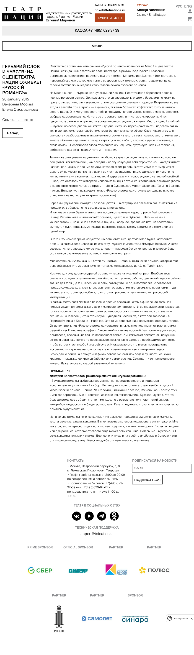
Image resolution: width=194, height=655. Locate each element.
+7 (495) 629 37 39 (113, 5)
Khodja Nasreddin (151, 10)
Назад (12, 133)
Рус (179, 6)
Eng (188, 6)
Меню (97, 46)
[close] (192, 618)
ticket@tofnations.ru (110, 10)
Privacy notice (181, 618)
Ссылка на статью (17, 120)
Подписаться (147, 480)
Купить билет (110, 18)
